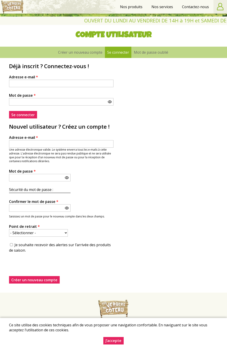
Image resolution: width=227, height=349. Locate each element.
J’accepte (113, 340)
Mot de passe (22, 95)
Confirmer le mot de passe (33, 201)
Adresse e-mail (23, 77)
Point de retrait (24, 226)
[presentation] (43, 267)
